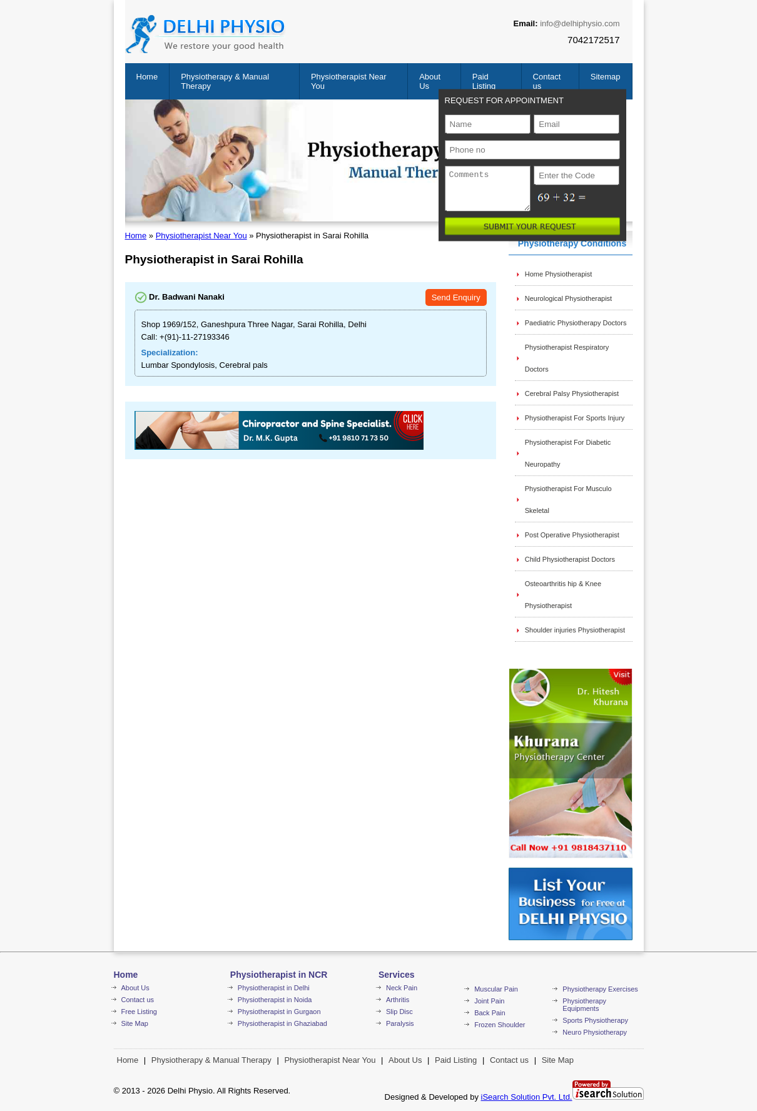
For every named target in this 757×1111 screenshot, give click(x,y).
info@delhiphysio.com (579, 23)
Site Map (134, 1023)
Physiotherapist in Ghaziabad (282, 1023)
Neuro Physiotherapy (594, 1032)
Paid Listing (484, 81)
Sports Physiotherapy (595, 1020)
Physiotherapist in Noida (275, 999)
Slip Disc (399, 1011)
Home (147, 76)
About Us (135, 988)
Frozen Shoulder (499, 1024)
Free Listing (139, 1011)
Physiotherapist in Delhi (274, 988)
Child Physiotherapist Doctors (570, 559)
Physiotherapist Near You (201, 235)
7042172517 (593, 39)
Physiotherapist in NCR (279, 975)
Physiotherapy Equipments (584, 1004)
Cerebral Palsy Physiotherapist (572, 393)
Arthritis (397, 999)
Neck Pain (401, 988)
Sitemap (606, 76)
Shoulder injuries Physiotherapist (575, 630)
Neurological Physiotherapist (568, 298)
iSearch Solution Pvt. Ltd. (526, 1097)
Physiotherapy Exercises (600, 989)
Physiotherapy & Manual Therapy (211, 1060)
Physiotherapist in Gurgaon (279, 1011)
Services (396, 975)
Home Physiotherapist (558, 274)
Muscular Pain (496, 989)
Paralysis (400, 1023)
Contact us (138, 999)
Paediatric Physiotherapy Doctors (576, 323)
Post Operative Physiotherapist (572, 535)
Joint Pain (489, 1001)
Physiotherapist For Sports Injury (575, 418)
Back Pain (490, 1013)
